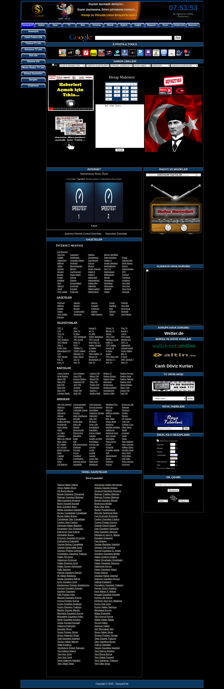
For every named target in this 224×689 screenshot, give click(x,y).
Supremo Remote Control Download (83, 234)
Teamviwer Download (116, 234)
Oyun (165, 25)
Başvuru (192, 25)
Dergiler (33, 79)
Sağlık (137, 25)
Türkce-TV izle (33, 43)
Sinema (96, 25)
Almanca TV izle (33, 49)
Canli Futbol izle (33, 37)
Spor (55, 25)
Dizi (83, 25)
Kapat (94, 226)
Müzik (110, 25)
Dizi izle (33, 55)
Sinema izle (33, 61)
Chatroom (179, 25)
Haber (41, 25)
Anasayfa (33, 31)
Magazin (151, 25)
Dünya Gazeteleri (33, 73)
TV (69, 25)
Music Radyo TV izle (33, 67)
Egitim (124, 25)
